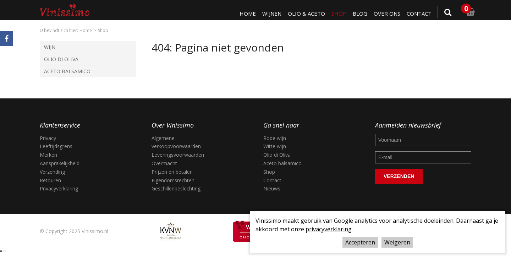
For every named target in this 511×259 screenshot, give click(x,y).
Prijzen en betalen (172, 171)
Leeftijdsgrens (56, 146)
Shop (337, 13)
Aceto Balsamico (67, 71)
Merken (48, 154)
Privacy (48, 138)
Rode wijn (274, 138)
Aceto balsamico (282, 163)
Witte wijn (274, 146)
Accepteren (360, 242)
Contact (419, 13)
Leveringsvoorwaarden (178, 154)
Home (244, 13)
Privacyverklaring (59, 188)
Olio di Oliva (61, 59)
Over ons (386, 13)
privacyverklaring (329, 229)
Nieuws (271, 188)
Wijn (49, 47)
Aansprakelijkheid (59, 163)
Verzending (52, 171)
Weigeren (397, 242)
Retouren (50, 180)
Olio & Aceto (304, 13)
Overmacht (164, 163)
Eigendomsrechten (173, 180)
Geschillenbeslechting (176, 188)
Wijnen (269, 13)
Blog (358, 13)
